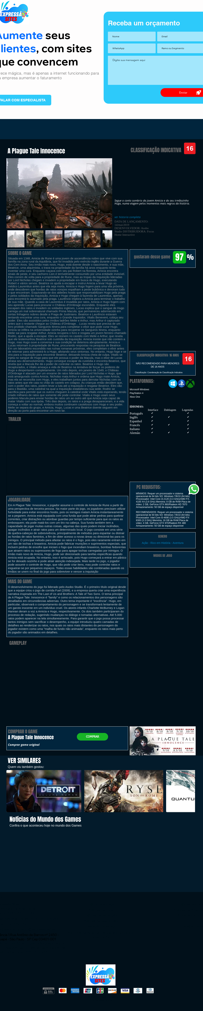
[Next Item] (105, 193)
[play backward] (11, 791)
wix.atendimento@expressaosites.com (33, 929)
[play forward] (190, 791)
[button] (163, 288)
